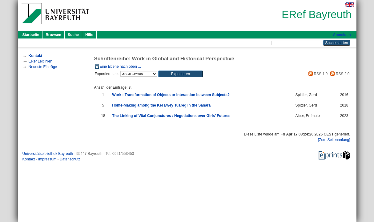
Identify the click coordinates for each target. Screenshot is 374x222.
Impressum (48, 159)
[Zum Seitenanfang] (334, 140)
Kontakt (29, 159)
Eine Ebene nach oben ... (120, 66)
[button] (180, 74)
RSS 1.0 (317, 74)
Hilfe (89, 35)
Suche (73, 35)
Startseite (30, 35)
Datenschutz (70, 159)
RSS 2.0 (338, 74)
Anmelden (342, 35)
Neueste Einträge (43, 67)
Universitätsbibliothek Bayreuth (48, 153)
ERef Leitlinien (40, 61)
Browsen (53, 35)
